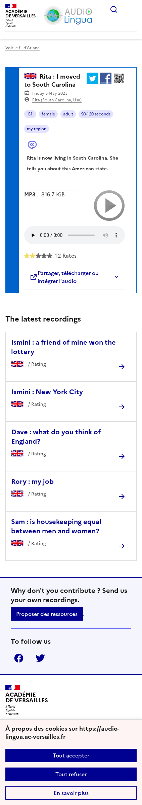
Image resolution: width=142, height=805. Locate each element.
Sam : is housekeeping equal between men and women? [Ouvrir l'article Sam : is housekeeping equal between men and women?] (56, 526)
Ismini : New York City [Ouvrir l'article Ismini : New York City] (47, 392)
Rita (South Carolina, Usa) (57, 100)
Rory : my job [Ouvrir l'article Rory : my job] (32, 481)
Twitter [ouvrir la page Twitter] (40, 658)
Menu (132, 9)
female (48, 114)
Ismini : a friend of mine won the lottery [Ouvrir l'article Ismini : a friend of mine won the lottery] (63, 347)
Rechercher (114, 9)
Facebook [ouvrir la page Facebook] (19, 658)
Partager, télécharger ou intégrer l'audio (64, 277)
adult (68, 114)
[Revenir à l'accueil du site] (26, 700)
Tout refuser (71, 774)
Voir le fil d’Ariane (22, 48)
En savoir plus (71, 793)
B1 (30, 114)
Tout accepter (71, 755)
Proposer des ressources (47, 614)
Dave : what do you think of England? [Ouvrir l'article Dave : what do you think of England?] (56, 436)
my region (36, 129)
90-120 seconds (95, 114)
